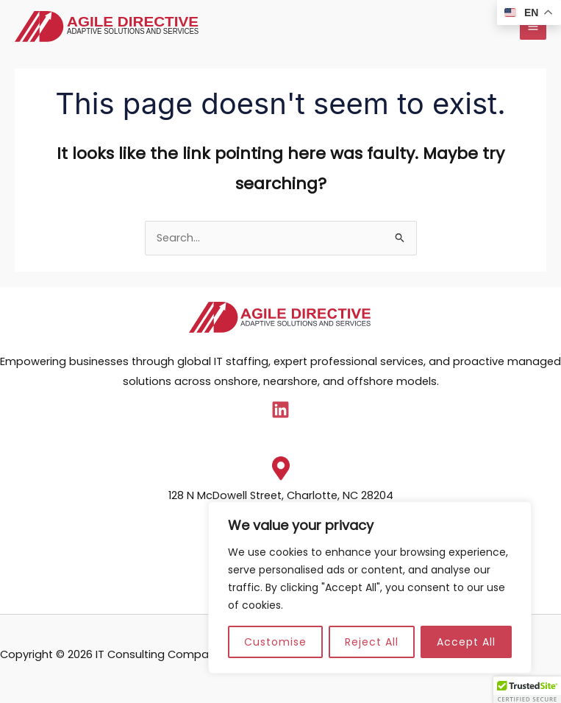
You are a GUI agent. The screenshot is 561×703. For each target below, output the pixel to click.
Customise (275, 642)
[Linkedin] (280, 409)
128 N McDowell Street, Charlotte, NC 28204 (280, 495)
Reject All (372, 642)
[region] (370, 587)
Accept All (466, 642)
